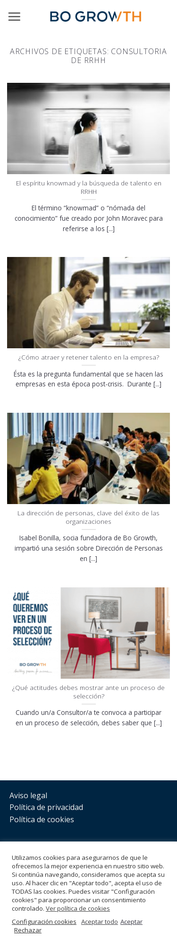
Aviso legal (28, 795)
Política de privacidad (46, 807)
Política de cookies (41, 819)
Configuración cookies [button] (44, 921)
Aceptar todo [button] (99, 921)
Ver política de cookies (78, 908)
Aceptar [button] (131, 921)
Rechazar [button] (28, 930)
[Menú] (14, 16)
